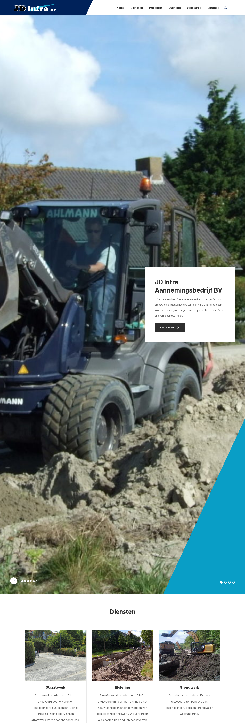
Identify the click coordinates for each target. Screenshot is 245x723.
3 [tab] (229, 582)
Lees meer (167, 327)
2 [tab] (225, 582)
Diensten (136, 8)
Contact (213, 8)
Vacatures (194, 8)
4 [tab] (233, 582)
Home (120, 8)
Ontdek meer (28, 580)
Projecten (156, 8)
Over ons (175, 8)
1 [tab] (221, 582)
